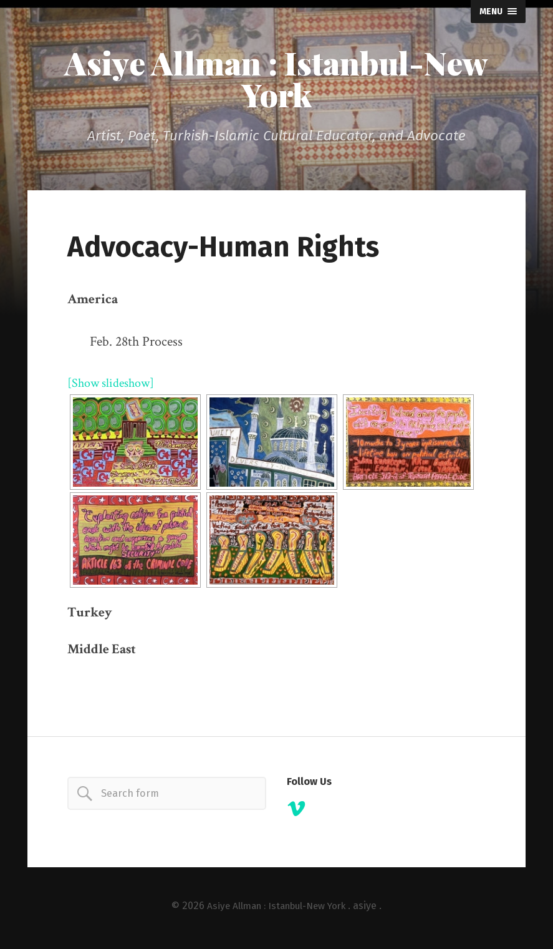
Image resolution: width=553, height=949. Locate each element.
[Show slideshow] (115, 386)
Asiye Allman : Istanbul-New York (276, 80)
